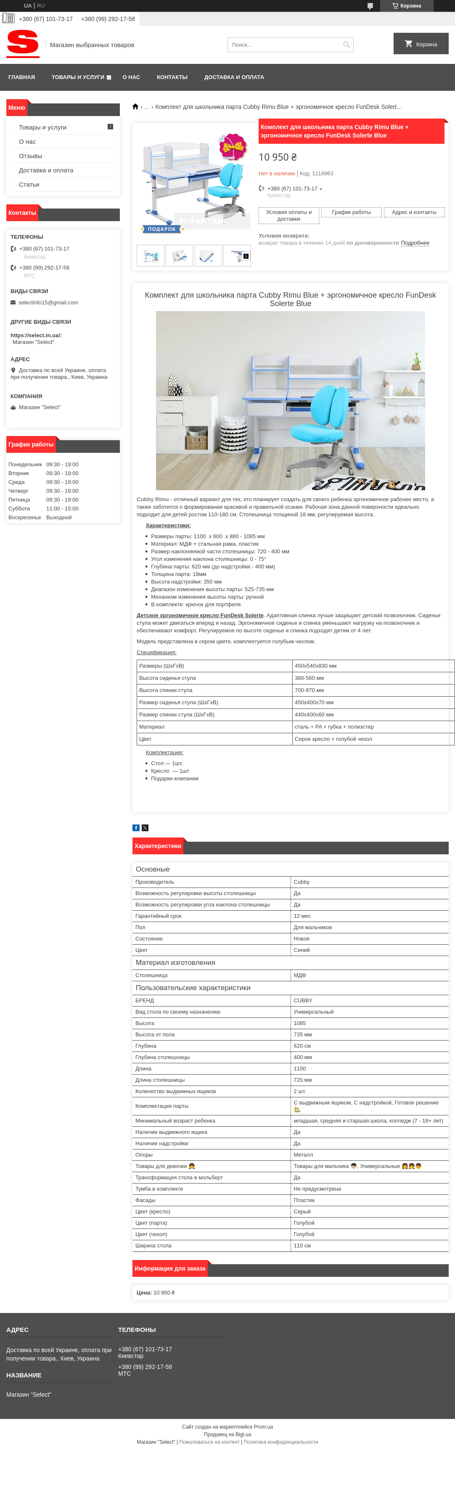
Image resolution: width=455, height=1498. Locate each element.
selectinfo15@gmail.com (48, 302)
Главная (21, 77)
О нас (131, 77)
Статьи (29, 184)
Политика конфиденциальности (281, 1442)
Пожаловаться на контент (210, 1442)
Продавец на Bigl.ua (227, 1434)
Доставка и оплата (234, 77)
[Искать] (346, 44)
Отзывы (30, 155)
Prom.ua (263, 1427)
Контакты (172, 77)
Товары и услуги (78, 77)
